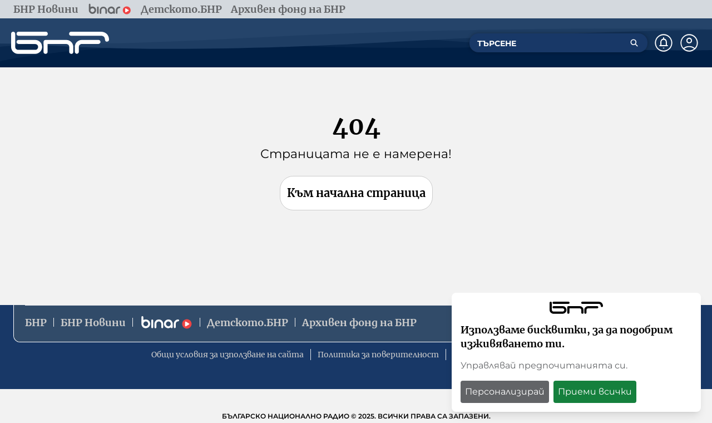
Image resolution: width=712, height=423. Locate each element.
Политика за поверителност (378, 355)
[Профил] (689, 42)
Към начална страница (356, 193)
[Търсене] (634, 43)
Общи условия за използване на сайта (227, 355)
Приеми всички (595, 391)
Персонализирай (505, 391)
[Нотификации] (663, 42)
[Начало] (60, 43)
